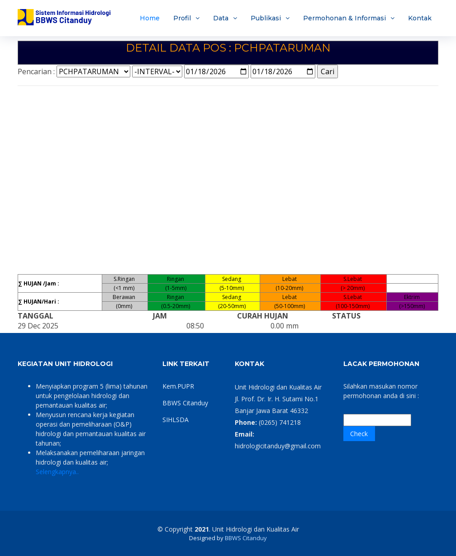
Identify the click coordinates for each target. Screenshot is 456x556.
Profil (182, 18)
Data (220, 18)
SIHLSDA (175, 419)
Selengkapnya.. (57, 471)
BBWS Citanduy (185, 403)
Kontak (420, 18)
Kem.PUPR (178, 386)
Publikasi (266, 18)
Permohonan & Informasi (344, 18)
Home (150, 18)
